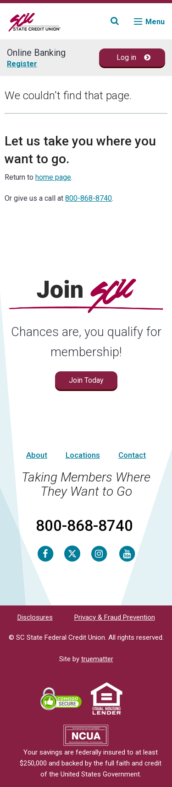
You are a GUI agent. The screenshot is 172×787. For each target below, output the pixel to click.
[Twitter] (72, 553)
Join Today (86, 380)
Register (22, 63)
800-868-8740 (88, 198)
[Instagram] (99, 553)
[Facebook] (45, 553)
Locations (83, 455)
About (36, 455)
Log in (134, 57)
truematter (97, 659)
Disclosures (35, 617)
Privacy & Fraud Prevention (114, 617)
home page (53, 177)
